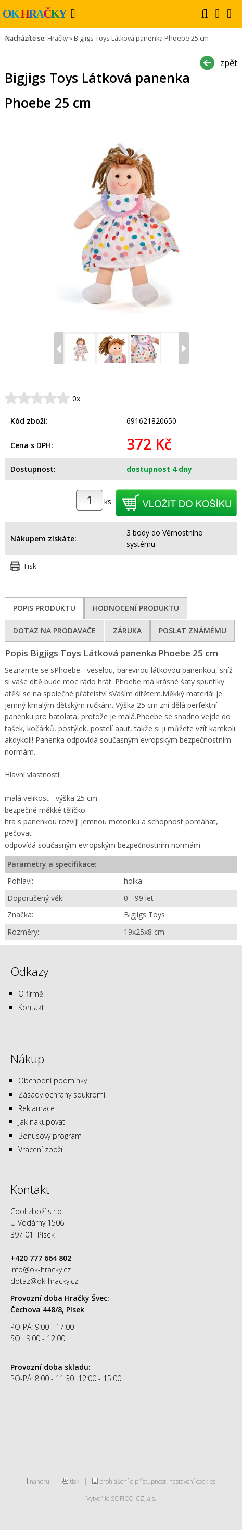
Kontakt (31, 1007)
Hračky (57, 38)
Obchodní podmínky (52, 1081)
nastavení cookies (192, 1481)
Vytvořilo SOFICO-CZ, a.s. (121, 1498)
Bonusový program (50, 1136)
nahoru (39, 1481)
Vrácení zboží (40, 1149)
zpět (228, 63)
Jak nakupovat (41, 1122)
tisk (74, 1481)
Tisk (29, 566)
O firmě (30, 994)
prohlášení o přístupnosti (133, 1481)
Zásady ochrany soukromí (61, 1095)
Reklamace (36, 1108)
